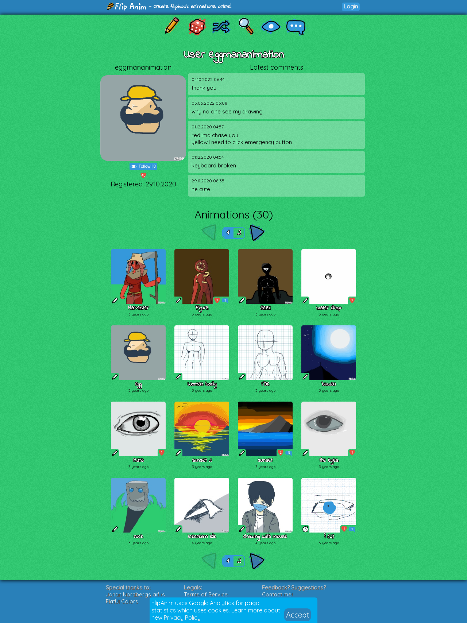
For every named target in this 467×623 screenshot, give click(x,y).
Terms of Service (206, 594)
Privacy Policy (182, 617)
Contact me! (277, 594)
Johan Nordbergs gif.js (135, 594)
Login (351, 6)
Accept (297, 614)
